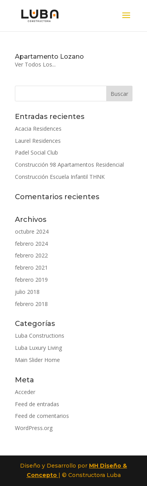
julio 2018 (27, 291)
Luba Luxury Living (38, 347)
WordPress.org (34, 428)
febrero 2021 (31, 267)
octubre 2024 (32, 231)
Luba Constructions (39, 335)
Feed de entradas (37, 404)
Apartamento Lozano (49, 56)
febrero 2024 (31, 243)
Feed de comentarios (42, 415)
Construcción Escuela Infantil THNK (60, 176)
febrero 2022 (31, 255)
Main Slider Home (37, 360)
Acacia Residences (38, 128)
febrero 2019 (31, 279)
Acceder (25, 392)
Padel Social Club (36, 152)
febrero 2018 (31, 304)
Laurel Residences (38, 140)
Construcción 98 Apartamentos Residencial (69, 164)
